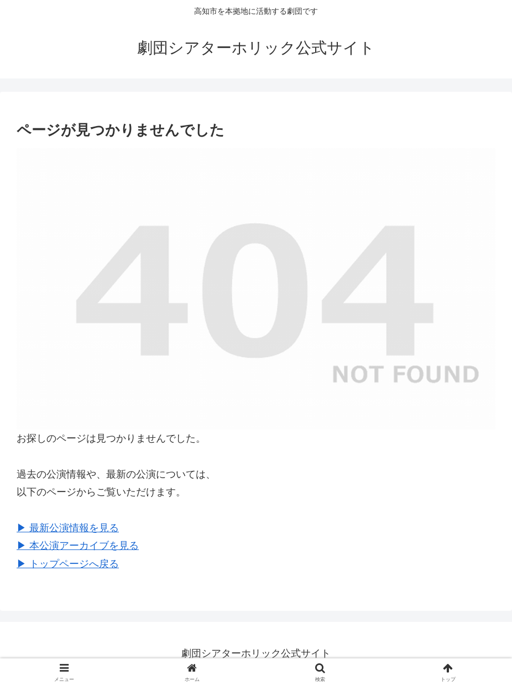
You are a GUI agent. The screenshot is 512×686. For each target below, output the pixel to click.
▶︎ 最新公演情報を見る (68, 527)
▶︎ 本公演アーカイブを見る (78, 545)
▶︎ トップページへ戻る (68, 563)
